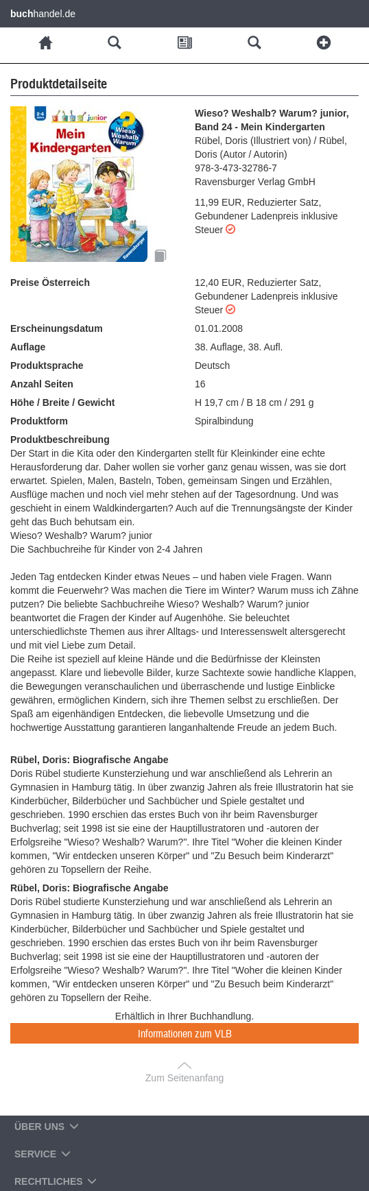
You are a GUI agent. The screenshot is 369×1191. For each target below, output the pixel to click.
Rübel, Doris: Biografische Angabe (89, 759)
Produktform (39, 421)
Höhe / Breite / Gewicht (62, 402)
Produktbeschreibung (60, 439)
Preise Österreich (50, 282)
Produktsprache (47, 365)
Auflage (27, 346)
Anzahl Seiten (41, 383)
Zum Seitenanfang (184, 1077)
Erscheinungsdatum (56, 328)
